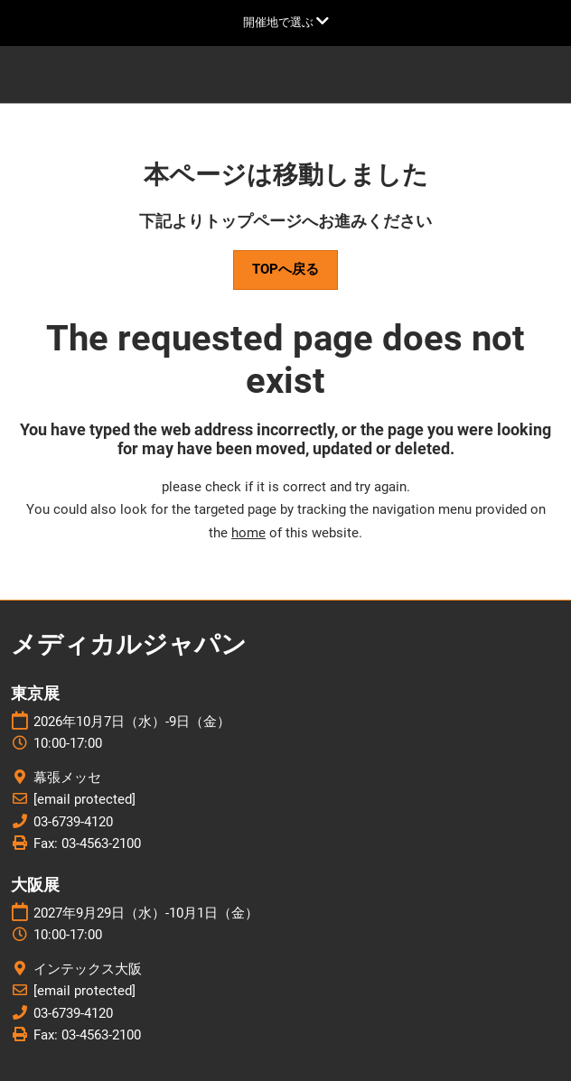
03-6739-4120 (73, 822)
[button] (285, 270)
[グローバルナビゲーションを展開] (286, 22)
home (248, 533)
